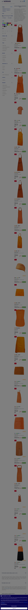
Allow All (14, 608)
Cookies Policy (25, 602)
